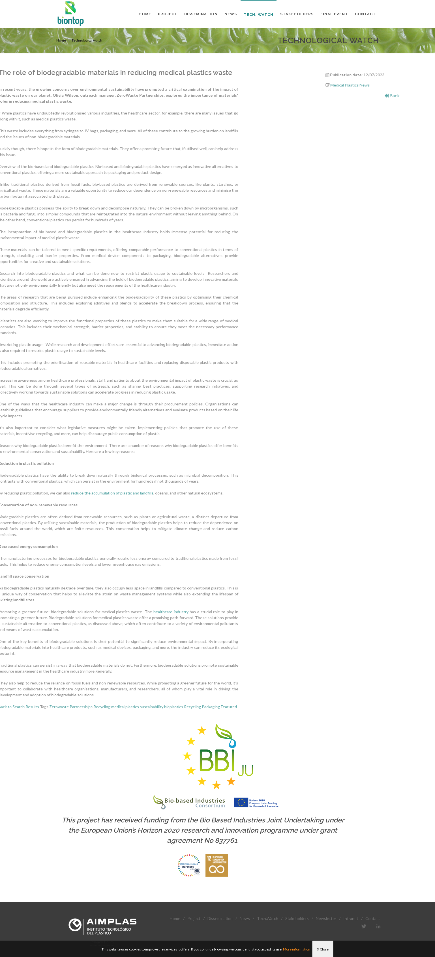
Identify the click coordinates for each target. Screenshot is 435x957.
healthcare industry (90, 611)
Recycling (112, 706)
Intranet (350, 918)
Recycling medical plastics (36, 706)
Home (61, 40)
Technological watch (87, 40)
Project (193, 918)
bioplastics (93, 706)
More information (296, 949)
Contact (372, 918)
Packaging (131, 706)
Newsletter (326, 918)
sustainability (71, 706)
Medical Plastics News (378, 85)
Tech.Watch (267, 918)
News (245, 918)
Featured (149, 706)
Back (420, 95)
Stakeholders (297, 918)
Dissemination (220, 918)
